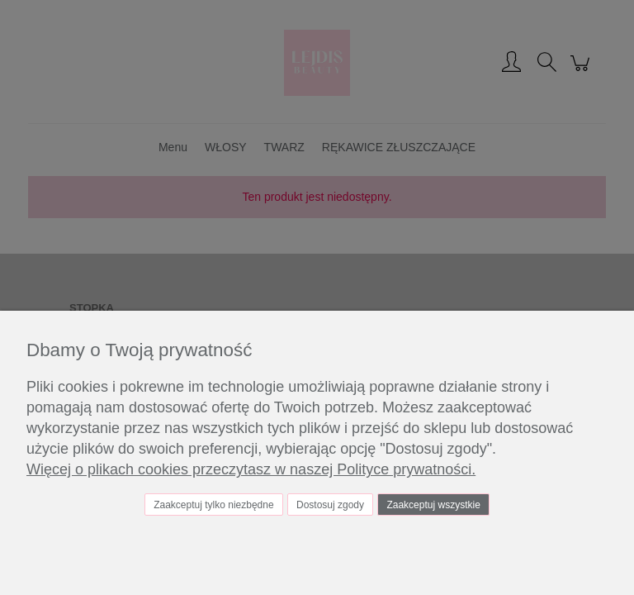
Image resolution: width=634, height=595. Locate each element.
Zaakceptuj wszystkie (433, 505)
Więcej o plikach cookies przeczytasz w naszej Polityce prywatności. (251, 469)
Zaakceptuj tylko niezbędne (213, 505)
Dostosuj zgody (330, 505)
